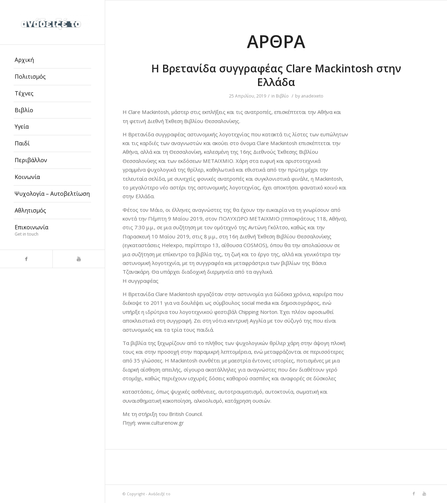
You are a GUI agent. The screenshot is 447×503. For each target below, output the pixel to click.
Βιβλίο (282, 96)
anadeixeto (312, 96)
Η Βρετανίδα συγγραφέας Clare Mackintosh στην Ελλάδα (276, 75)
